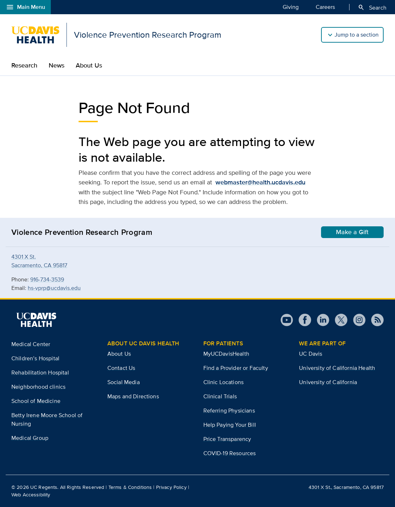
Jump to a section (357, 35)
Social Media (123, 382)
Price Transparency (227, 439)
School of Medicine (35, 401)
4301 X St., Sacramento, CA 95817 (346, 487)
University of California (328, 382)
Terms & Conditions (130, 487)
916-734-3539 (47, 279)
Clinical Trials (220, 396)
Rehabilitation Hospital (40, 372)
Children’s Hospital (35, 358)
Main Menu (25, 7)
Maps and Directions (133, 396)
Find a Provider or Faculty (235, 368)
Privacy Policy (171, 487)
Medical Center (30, 344)
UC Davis (310, 354)
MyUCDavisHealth (226, 354)
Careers (325, 6)
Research (24, 65)
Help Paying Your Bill (229, 425)
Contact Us (121, 368)
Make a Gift (352, 232)
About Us (89, 65)
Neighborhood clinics (38, 387)
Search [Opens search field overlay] (372, 7)
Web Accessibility (30, 494)
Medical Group (29, 438)
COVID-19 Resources (229, 453)
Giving (291, 6)
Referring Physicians (229, 410)
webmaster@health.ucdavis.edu (260, 182)
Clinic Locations (223, 382)
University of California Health (337, 368)
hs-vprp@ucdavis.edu (54, 288)
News (56, 65)
